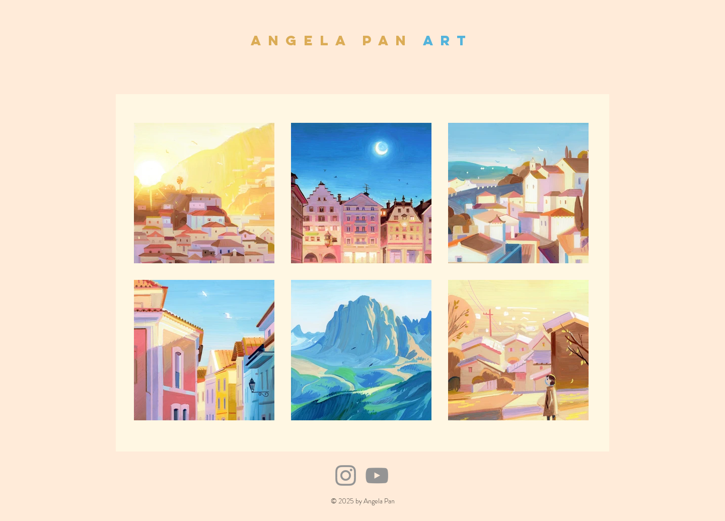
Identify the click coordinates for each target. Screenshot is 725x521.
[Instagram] (345, 475)
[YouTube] (377, 475)
